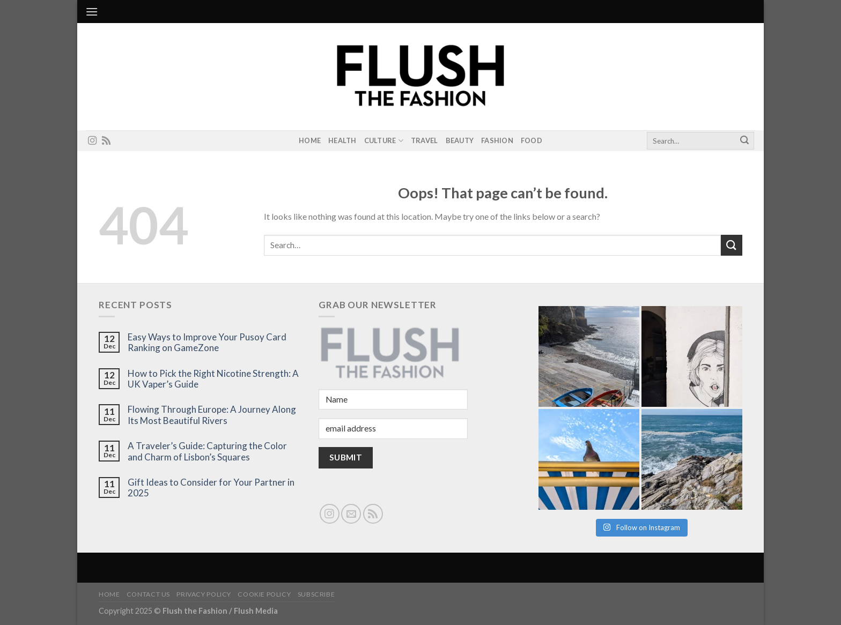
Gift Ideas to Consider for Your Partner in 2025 (211, 487)
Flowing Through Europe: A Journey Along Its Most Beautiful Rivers (212, 415)
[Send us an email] (351, 514)
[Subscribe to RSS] (106, 141)
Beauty (460, 140)
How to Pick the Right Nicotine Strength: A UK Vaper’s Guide (213, 379)
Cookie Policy (264, 594)
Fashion (497, 140)
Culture (383, 141)
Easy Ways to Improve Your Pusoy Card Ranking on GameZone (207, 342)
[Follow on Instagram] (92, 141)
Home (310, 140)
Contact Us (148, 594)
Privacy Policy (203, 594)
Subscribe (316, 594)
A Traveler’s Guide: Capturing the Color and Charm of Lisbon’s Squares (207, 451)
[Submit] (744, 141)
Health (342, 140)
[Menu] (91, 11)
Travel (424, 140)
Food (531, 140)
